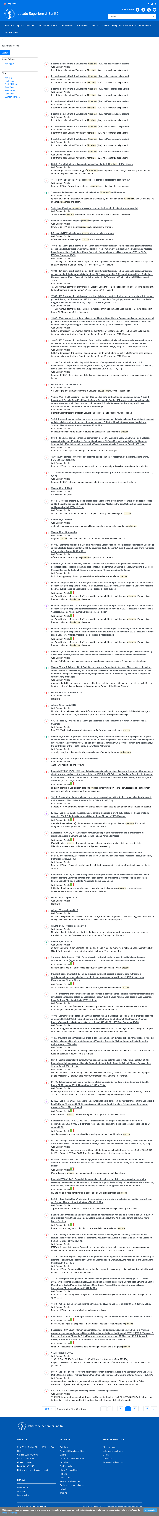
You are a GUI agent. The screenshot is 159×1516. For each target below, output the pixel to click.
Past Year (9, 93)
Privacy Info (22, 1487)
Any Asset (9, 64)
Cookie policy (23, 1495)
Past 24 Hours (11, 84)
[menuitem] (9, 25)
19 (148, 1408)
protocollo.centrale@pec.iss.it (35, 1469)
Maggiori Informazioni (11, 1513)
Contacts (21, 1491)
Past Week (10, 87)
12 (129, 1408)
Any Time (9, 78)
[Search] (129, 16)
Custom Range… (12, 97)
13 (136, 1408)
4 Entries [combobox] (49, 1408)
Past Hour (9, 81)
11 (122, 1408)
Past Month (10, 90)
